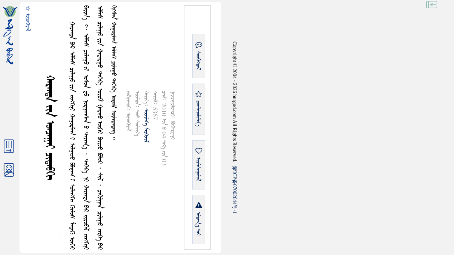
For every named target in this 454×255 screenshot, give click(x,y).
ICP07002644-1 (235, 190)
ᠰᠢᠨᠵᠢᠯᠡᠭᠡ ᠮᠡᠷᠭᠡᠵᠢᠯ (146, 125)
